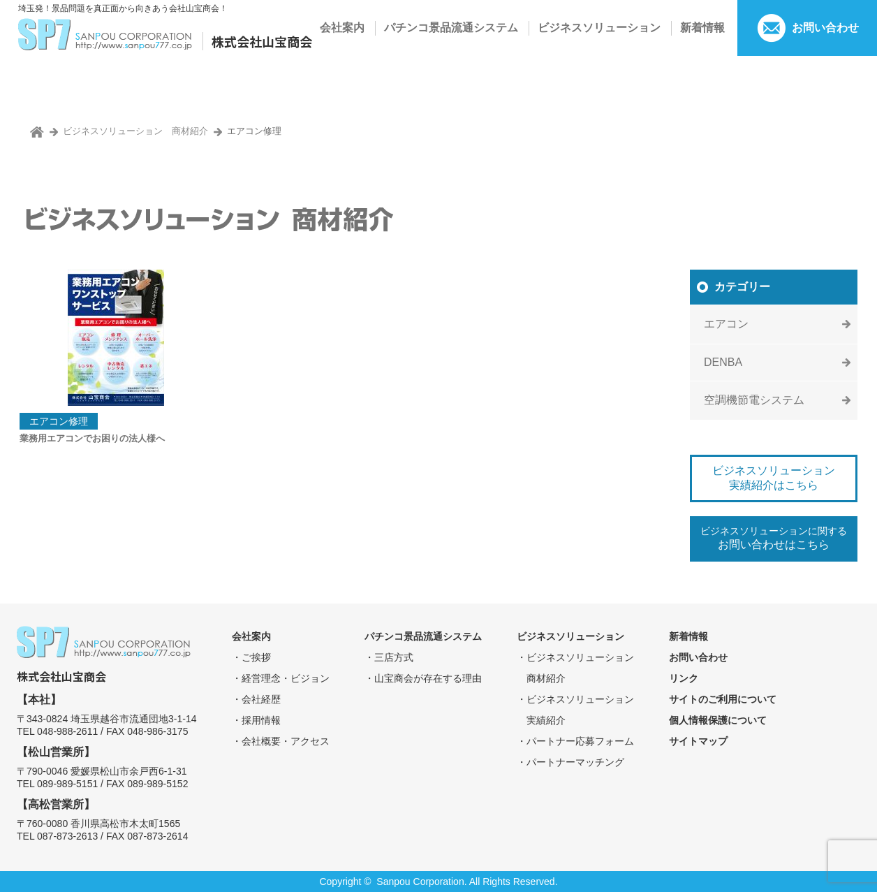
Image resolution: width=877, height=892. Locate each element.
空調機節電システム (754, 400)
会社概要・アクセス (286, 741)
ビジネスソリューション (599, 28)
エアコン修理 (58, 421)
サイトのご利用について (722, 699)
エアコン (726, 324)
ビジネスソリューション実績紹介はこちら (773, 478)
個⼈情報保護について (718, 720)
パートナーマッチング (575, 762)
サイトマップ (698, 741)
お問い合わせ (825, 28)
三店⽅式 (393, 657)
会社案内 (342, 28)
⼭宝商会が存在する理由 (428, 678)
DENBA (723, 362)
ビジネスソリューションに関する (773, 537)
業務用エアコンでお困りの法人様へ (92, 438)
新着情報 (702, 28)
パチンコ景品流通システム (451, 28)
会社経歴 (261, 699)
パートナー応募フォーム (580, 741)
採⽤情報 (261, 720)
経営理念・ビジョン (286, 678)
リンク (683, 678)
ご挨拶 (256, 657)
